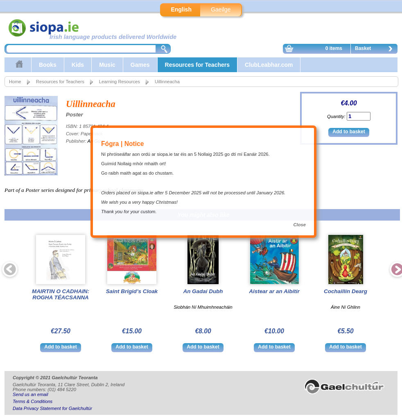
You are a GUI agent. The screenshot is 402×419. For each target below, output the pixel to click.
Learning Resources (119, 81)
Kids (78, 64)
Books (47, 64)
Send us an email (30, 394)
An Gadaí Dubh (203, 291)
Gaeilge (220, 9)
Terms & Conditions (32, 401)
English (181, 9)
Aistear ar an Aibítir (274, 291)
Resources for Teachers (197, 64)
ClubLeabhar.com (269, 64)
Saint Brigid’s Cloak (132, 291)
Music (107, 64)
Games (140, 64)
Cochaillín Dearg (345, 291)
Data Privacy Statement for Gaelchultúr (52, 408)
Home (15, 81)
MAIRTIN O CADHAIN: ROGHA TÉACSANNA (60, 294)
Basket (376, 50)
